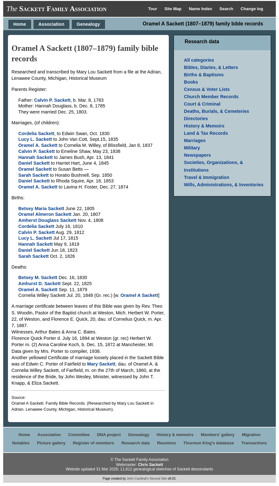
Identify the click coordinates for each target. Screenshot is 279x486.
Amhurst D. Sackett (39, 283)
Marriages (195, 140)
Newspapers (197, 155)
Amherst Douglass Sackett (47, 220)
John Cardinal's (138, 478)
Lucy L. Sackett (35, 139)
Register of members (93, 443)
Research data (135, 443)
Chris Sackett (150, 464)
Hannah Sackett (35, 157)
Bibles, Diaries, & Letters (211, 67)
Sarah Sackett (33, 175)
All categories (199, 60)
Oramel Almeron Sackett (45, 214)
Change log (251, 8)
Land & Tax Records (206, 133)
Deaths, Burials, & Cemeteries (216, 111)
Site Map (173, 8)
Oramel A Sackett (139, 295)
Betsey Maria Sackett (41, 208)
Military (192, 147)
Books (191, 82)
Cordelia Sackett (36, 133)
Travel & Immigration (206, 177)
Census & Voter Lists (207, 89)
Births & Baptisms (204, 74)
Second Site (158, 478)
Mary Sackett (101, 363)
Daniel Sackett (34, 163)
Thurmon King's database (208, 443)
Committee (78, 434)
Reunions (166, 443)
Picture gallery (51, 443)
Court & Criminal (202, 103)
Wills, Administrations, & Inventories (224, 184)
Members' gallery (218, 434)
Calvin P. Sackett (52, 100)
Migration (251, 434)
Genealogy (88, 24)
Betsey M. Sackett (37, 277)
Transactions (254, 443)
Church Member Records (211, 96)
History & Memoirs (204, 125)
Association (51, 24)
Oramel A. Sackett (38, 145)
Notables (21, 443)
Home (19, 24)
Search (226, 8)
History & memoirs (175, 434)
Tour (153, 8)
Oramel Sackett (35, 169)
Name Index (201, 8)
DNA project (109, 434)
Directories (196, 118)
